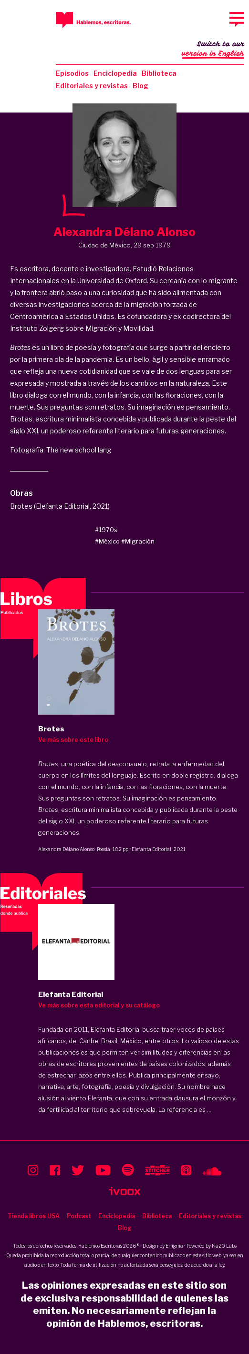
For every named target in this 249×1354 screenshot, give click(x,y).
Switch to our (213, 49)
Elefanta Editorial (151, 849)
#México (107, 541)
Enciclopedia (115, 73)
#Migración (138, 541)
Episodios (72, 73)
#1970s (106, 529)
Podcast (79, 1216)
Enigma (174, 1246)
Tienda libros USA (34, 1216)
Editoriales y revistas (92, 86)
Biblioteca (159, 73)
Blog (140, 86)
